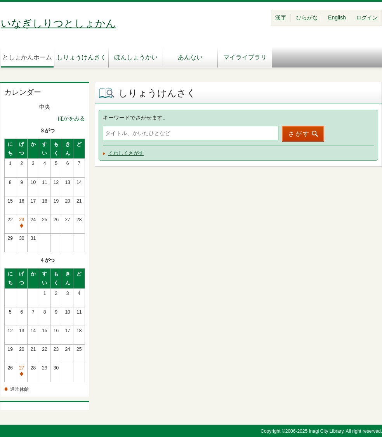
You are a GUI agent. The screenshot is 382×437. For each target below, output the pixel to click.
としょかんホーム (27, 57)
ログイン (367, 17)
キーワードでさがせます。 (135, 117)
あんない (190, 57)
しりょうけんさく (81, 57)
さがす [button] (299, 133)
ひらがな (307, 17)
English (337, 17)
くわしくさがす (126, 153)
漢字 (280, 17)
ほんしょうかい (136, 57)
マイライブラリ (245, 57)
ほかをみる (71, 118)
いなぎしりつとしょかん (58, 23)
